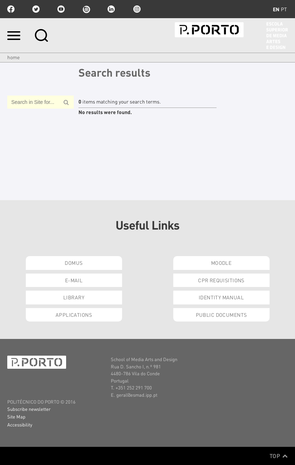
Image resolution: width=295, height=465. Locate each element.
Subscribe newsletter (28, 409)
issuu (86, 9)
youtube (61, 9)
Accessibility (19, 424)
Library (73, 297)
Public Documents (221, 314)
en (276, 9)
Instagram (136, 9)
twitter (36, 9)
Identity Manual (221, 297)
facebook (11, 9)
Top (279, 456)
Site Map (16, 416)
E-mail (74, 280)
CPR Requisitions (221, 280)
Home (13, 57)
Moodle (221, 262)
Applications (74, 314)
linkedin (111, 9)
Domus (73, 262)
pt (284, 9)
